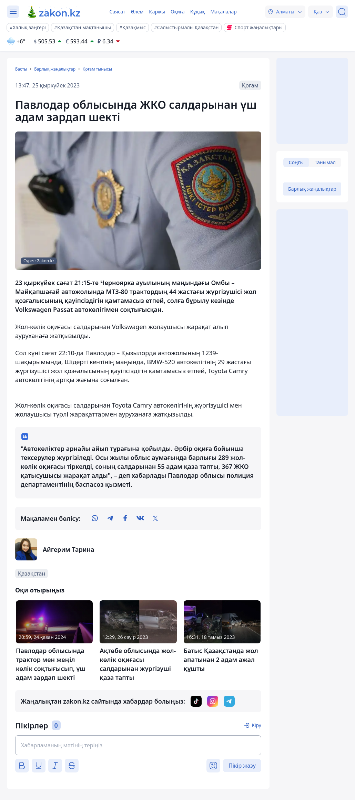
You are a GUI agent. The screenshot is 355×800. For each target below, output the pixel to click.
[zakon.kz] (54, 12)
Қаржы (157, 11)
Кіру (256, 725)
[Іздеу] (342, 12)
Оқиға (178, 11)
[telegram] (110, 518)
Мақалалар (223, 11)
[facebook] (125, 518)
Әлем (137, 11)
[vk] (140, 518)
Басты (21, 69)
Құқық (197, 11)
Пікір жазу (242, 765)
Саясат (117, 11)
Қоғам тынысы (97, 69)
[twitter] (155, 518)
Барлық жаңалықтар (54, 69)
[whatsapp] (95, 518)
